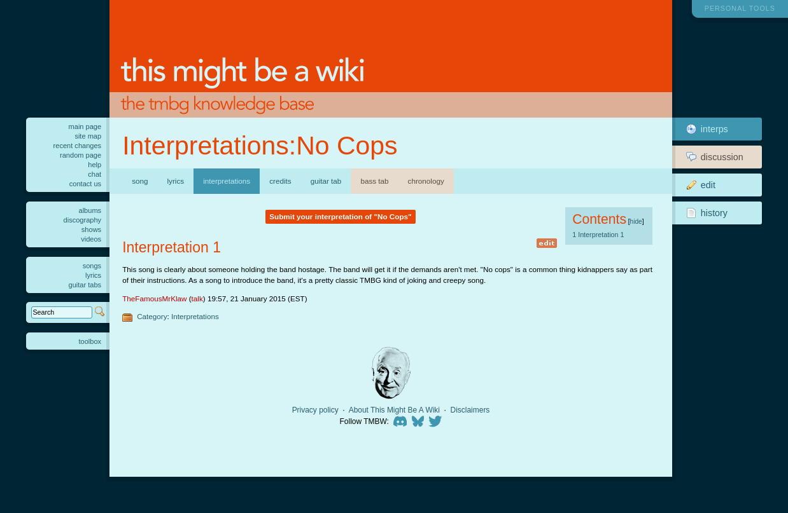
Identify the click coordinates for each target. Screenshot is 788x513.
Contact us (85, 184)
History (707, 213)
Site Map (87, 136)
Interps (707, 129)
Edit (700, 185)
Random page (80, 155)
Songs (92, 266)
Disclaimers (470, 410)
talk (197, 298)
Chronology (426, 181)
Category (152, 316)
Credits (280, 181)
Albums (90, 210)
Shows (91, 229)
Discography (83, 220)
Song (140, 181)
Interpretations (195, 316)
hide (636, 221)
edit (547, 243)
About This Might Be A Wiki (394, 410)
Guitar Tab (326, 181)
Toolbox (90, 341)
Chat (94, 174)
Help (94, 164)
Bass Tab (374, 181)
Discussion (714, 157)
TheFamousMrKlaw (154, 298)
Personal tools (740, 8)
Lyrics (176, 181)
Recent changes (77, 145)
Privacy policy (315, 410)
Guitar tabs (85, 285)
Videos (91, 239)
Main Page (85, 126)
